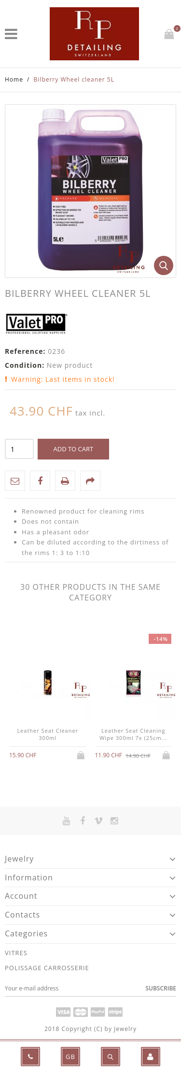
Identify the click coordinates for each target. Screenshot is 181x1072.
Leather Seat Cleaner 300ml (47, 734)
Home (14, 79)
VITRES (16, 952)
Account (21, 896)
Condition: (24, 365)
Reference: (25, 351)
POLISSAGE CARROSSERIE (47, 967)
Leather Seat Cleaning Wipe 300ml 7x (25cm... (133, 734)
